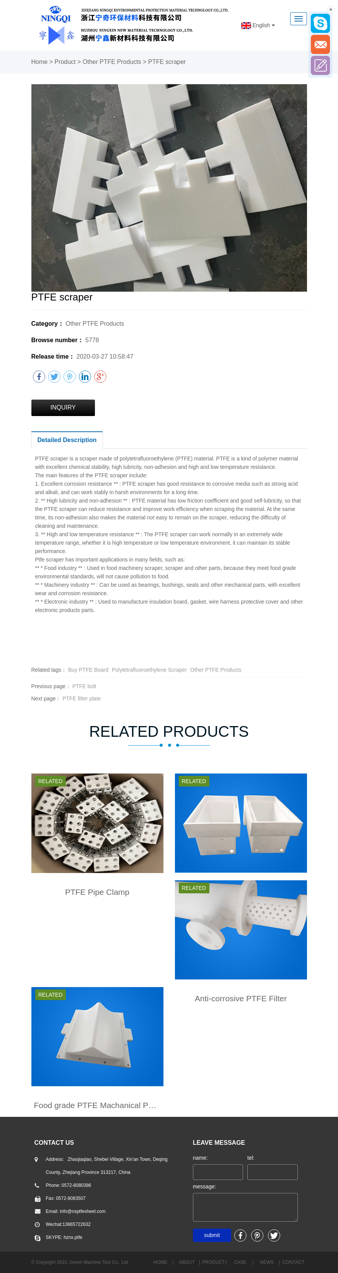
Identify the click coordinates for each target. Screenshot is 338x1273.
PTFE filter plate (81, 698)
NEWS (267, 1262)
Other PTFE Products (112, 62)
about (187, 1262)
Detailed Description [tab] (67, 440)
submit (212, 1235)
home (160, 1262)
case (240, 1262)
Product (64, 62)
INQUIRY (63, 407)
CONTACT (293, 1262)
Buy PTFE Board (88, 670)
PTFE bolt (84, 686)
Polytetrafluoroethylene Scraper (149, 670)
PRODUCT (213, 1262)
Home (39, 62)
